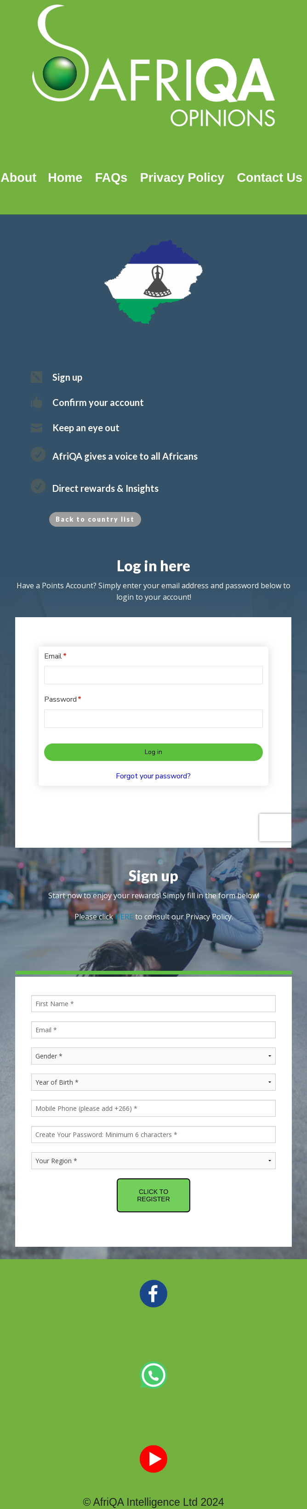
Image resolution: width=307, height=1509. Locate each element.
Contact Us (269, 178)
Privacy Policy (182, 178)
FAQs (111, 178)
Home (61, 178)
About (18, 178)
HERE (124, 893)
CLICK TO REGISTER (153, 1172)
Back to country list (95, 519)
